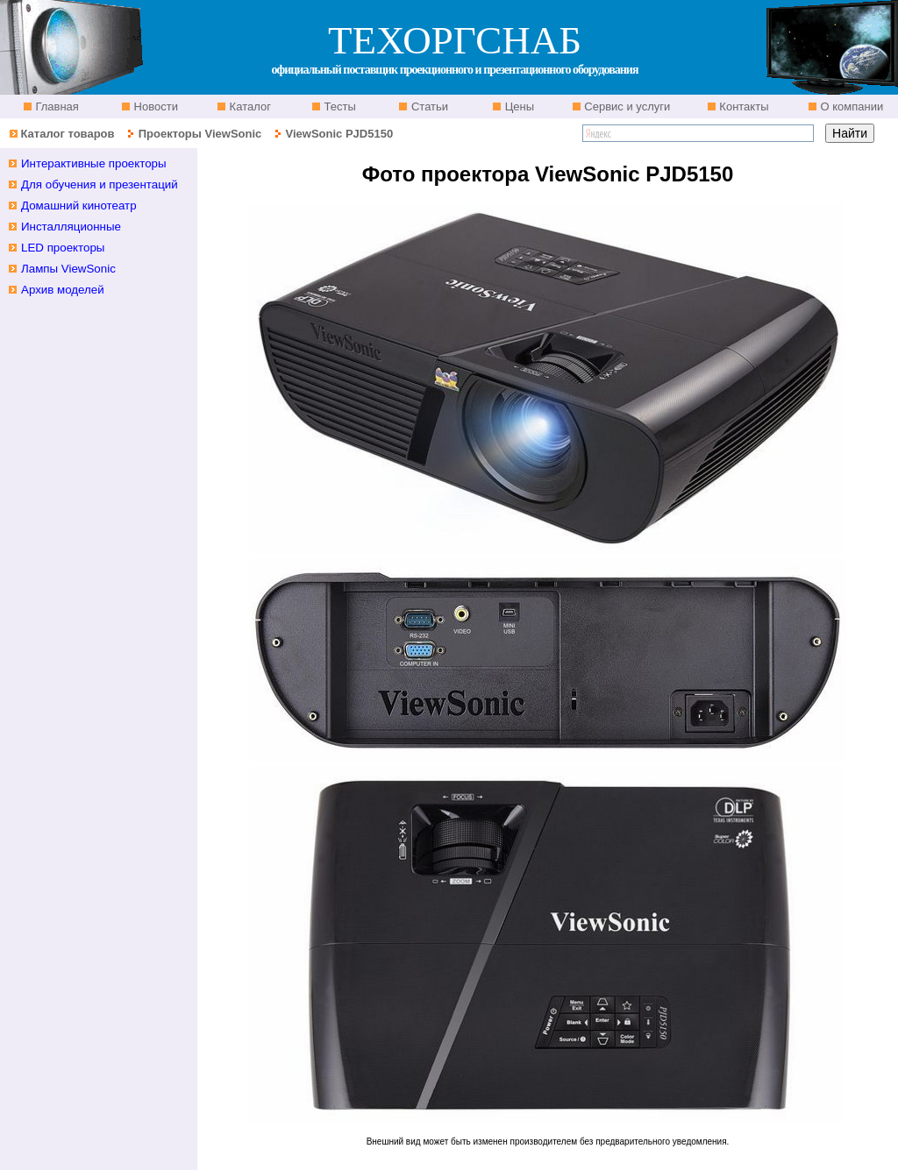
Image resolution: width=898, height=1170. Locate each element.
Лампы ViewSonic (68, 268)
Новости (154, 106)
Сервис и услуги (626, 106)
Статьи (428, 106)
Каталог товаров (67, 133)
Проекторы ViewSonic (200, 133)
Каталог (248, 106)
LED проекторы (62, 247)
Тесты (338, 106)
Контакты (742, 106)
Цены (518, 106)
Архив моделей (62, 289)
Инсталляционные (71, 226)
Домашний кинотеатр (79, 205)
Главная (55, 106)
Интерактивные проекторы (94, 163)
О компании (850, 106)
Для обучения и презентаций (99, 184)
